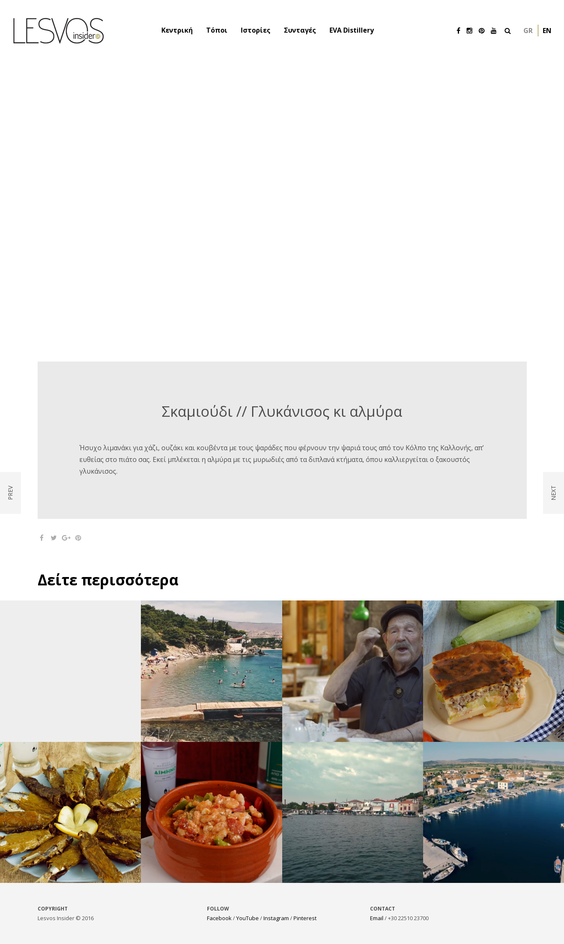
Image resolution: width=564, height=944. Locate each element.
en (547, 30)
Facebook (219, 918)
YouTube (247, 918)
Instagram (276, 918)
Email (376, 918)
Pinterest (304, 918)
